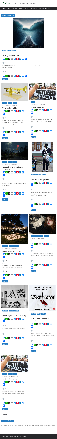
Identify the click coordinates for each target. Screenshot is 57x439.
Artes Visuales (33, 174)
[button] (49, 9)
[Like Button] (3, 63)
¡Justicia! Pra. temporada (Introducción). (40, 320)
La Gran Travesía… (9, 379)
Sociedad (13, 50)
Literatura (5, 102)
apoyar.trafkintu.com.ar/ (6, 427)
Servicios (14, 8)
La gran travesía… (37, 107)
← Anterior (4, 414)
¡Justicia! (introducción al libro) (14, 315)
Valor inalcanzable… (10, 108)
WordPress (24, 436)
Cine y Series (40, 235)
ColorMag (18, 436)
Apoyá (20, 8)
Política (8, 50)
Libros (26, 8)
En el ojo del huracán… (11, 55)
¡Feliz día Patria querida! (40, 179)
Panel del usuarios (44, 8)
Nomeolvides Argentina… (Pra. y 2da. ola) (14, 168)
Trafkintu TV (33, 8)
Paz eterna (35, 241)
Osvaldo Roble (15, 52)
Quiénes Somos (6, 8)
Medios (4, 50)
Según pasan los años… (11, 251)
